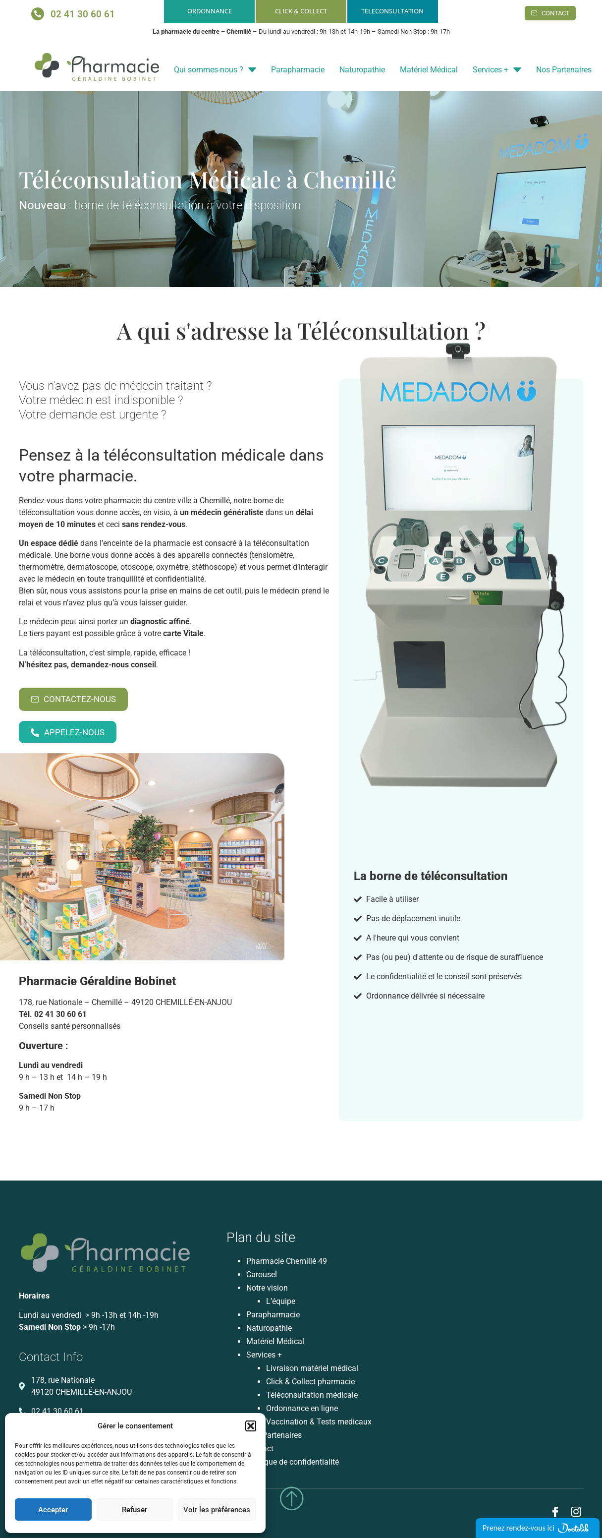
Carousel (261, 1274)
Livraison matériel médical (312, 1368)
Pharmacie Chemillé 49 (286, 1261)
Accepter (53, 1509)
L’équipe (280, 1301)
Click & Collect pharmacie (310, 1381)
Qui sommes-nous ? (215, 70)
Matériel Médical (429, 69)
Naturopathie (362, 69)
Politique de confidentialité (292, 1462)
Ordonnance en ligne (302, 1408)
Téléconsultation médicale (312, 1395)
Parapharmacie (298, 69)
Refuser (134, 1509)
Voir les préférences (216, 1509)
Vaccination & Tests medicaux (319, 1421)
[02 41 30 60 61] (37, 13)
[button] (251, 1426)
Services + (497, 70)
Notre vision (267, 1288)
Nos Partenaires (564, 69)
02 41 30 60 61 (83, 14)
